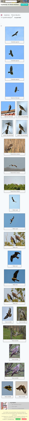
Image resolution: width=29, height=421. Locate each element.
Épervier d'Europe (15, 98)
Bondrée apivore (15, 42)
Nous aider (14, 406)
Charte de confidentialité (18, 408)
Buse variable (8, 322)
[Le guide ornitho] (5, 406)
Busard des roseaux (15, 154)
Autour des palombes (23, 116)
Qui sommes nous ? (16, 404)
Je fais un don (24, 4)
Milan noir (15, 247)
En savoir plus (11, 419)
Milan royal (15, 210)
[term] (10, 1)
